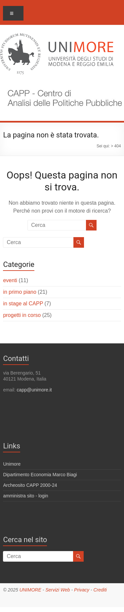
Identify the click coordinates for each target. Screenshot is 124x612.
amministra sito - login (25, 495)
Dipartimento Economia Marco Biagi (40, 474)
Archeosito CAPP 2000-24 (30, 485)
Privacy (81, 589)
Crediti (99, 589)
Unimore (12, 464)
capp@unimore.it (34, 389)
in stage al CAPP (23, 303)
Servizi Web (57, 589)
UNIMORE (30, 589)
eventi (10, 280)
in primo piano (19, 292)
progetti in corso (22, 315)
